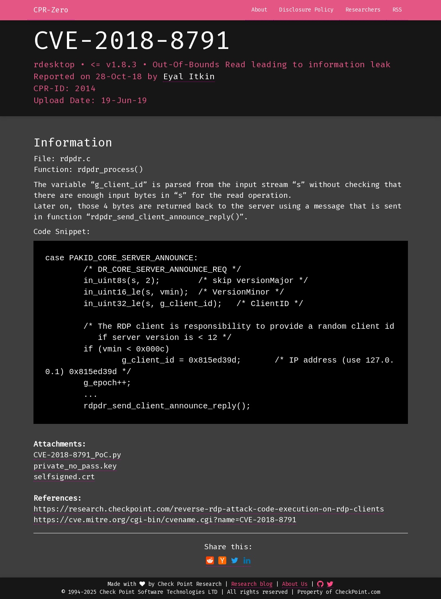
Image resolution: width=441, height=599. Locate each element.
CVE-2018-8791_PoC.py (77, 454)
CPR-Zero (51, 10)
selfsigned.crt (64, 476)
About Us (295, 584)
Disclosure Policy (306, 9)
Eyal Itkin (189, 76)
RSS (397, 9)
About (259, 9)
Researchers (362, 9)
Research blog (251, 584)
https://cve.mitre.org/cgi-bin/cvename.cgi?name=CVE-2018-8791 (164, 519)
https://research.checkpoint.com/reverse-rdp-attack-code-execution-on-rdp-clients (208, 508)
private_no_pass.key (75, 465)
